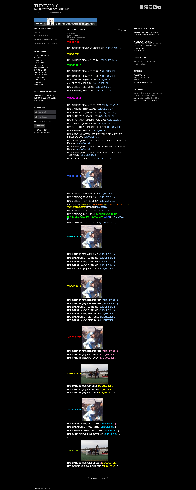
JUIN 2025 (38, 60)
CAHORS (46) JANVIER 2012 (92, 71)
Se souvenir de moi (44, 121)
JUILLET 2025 (39, 63)
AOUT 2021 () (92, 466)
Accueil (46, 13)
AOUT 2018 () (91, 392)
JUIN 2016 (91, 307)
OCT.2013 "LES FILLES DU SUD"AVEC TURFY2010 (95, 153)
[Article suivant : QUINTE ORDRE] (105, 478)
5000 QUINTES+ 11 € (141, 77)
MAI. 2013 (90, 109)
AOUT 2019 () (91, 427)
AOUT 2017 (91, 354)
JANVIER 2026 (39, 77)
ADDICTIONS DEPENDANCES (145, 46)
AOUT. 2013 (91, 123)
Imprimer (122, 30)
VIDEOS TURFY (139, 48)
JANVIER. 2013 (92, 105)
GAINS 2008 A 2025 (41, 55)
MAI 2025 (37, 58)
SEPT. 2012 (96, 83)
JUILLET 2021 (92, 463)
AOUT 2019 (91, 423)
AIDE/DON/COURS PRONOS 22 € (146, 35)
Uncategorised (78, 35)
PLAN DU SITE (139, 75)
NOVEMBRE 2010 (94, 48)
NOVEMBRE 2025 (41, 72)
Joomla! (136, 98)
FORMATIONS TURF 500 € (45, 43)
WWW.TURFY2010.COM (43, 489)
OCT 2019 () (93, 434)
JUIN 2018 (90, 386)
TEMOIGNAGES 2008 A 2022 (45, 98)
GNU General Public (150, 100)
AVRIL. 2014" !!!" (95, 216)
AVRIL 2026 (38, 85)
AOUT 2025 (38, 65)
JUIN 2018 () (90, 389)
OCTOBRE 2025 (40, 70)
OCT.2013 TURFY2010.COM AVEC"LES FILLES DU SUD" (94, 135)
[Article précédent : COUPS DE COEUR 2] (92, 478)
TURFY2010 (46, 5)
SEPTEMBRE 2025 (41, 68)
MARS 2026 (38, 82)
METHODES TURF (42, 36)
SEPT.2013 (94, 127)
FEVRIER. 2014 (91, 197)
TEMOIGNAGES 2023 (42, 100)
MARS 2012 (91, 80)
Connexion (40, 126)
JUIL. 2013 (91, 112)
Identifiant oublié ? (40, 130)
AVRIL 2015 (91, 254)
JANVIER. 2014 (91, 194)
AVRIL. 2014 (89, 211)
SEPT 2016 (91, 313)
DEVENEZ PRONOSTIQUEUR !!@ (146, 32)
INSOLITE (137, 80)
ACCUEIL (38, 32)
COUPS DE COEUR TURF (44, 95)
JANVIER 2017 (92, 351)
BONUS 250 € (139, 51)
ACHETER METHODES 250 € (46, 39)
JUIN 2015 (91, 258)
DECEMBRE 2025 (40, 75)
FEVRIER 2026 (39, 80)
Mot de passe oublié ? (42, 132)
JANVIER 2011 (92, 60)
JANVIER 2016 (92, 300)
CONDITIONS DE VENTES (143, 82)
